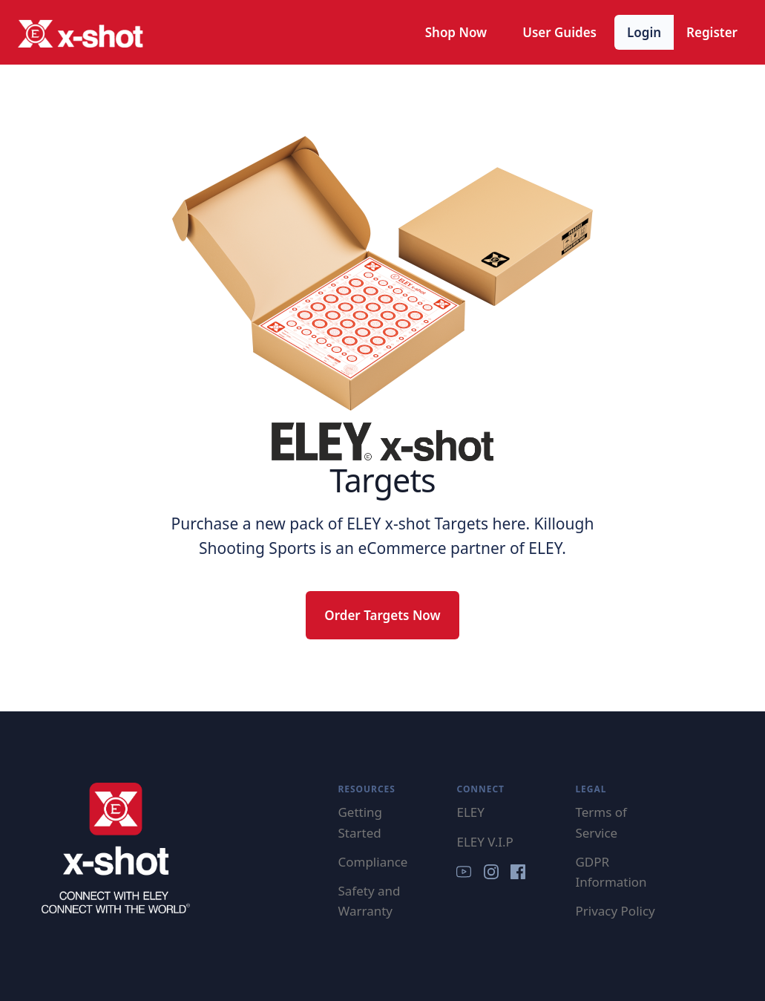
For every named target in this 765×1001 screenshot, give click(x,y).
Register (712, 32)
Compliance (372, 861)
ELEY (470, 812)
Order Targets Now (382, 615)
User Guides (559, 32)
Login (644, 32)
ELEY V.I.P (484, 841)
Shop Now (456, 32)
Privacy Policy (614, 910)
